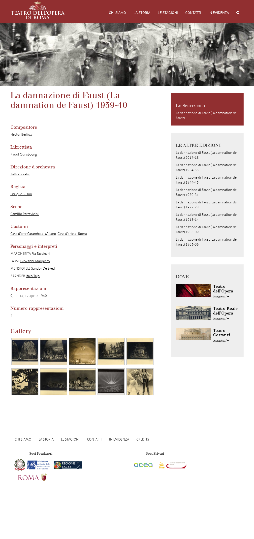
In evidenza (219, 13)
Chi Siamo (117, 13)
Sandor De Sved (43, 268)
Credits (142, 439)
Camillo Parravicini (24, 214)
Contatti (193, 13)
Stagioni (221, 296)
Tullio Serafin (20, 174)
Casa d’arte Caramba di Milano (33, 233)
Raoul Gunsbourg (23, 154)
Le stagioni (168, 13)
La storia (141, 13)
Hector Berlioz (21, 134)
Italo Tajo (33, 276)
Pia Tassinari (41, 253)
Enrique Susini (21, 194)
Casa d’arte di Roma (72, 233)
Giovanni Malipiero (35, 261)
